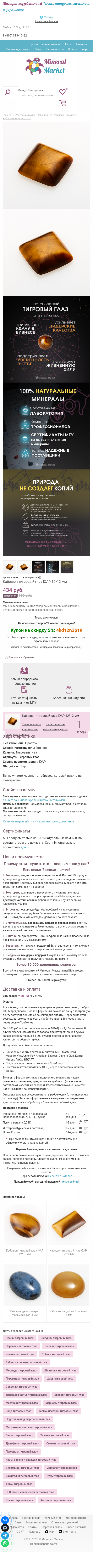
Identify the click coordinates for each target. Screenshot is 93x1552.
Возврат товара (78, 49)
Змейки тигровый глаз (59, 1346)
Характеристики (31, 724)
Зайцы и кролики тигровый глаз (26, 1362)
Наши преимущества (55, 729)
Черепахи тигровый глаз (21, 1346)
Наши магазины (36, 1522)
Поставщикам (31, 1517)
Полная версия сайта (43, 1543)
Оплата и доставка (18, 49)
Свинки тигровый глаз (60, 1443)
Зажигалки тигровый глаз (22, 1475)
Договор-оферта (76, 1517)
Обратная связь (52, 1527)
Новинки (81, 44)
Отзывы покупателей (64, 1522)
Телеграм (34, 1531)
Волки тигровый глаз (19, 1500)
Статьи (32, 1527)
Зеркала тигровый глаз (62, 1467)
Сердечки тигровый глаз (21, 1386)
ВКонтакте (67, 1531)
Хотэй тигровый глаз (19, 1484)
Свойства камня (55, 724)
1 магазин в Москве (46, 21)
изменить (36, 995)
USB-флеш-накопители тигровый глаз (30, 1492)
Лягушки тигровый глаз (56, 1338)
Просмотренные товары (45, 44)
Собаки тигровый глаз (56, 1354)
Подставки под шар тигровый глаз (28, 1419)
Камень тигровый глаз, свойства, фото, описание (38, 821)
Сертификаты (55, 49)
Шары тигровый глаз (59, 1378)
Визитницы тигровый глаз (22, 1467)
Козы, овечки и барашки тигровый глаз (31, 1459)
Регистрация (35, 90)
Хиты (68, 44)
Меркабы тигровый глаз (61, 1402)
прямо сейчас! (70, 1181)
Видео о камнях (77, 1527)
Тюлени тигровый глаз (54, 1435)
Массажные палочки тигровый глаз (29, 1427)
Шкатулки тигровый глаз (60, 1370)
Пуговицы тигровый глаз (22, 1451)
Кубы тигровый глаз (60, 1475)
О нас (38, 49)
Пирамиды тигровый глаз (22, 1378)
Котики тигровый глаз (20, 1354)
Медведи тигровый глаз (21, 1370)
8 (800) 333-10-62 (15, 35)
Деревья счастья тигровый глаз (26, 1394)
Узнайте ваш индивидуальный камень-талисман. (34, 800)
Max (49, 1531)
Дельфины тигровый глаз (22, 1443)
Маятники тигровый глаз (22, 1402)
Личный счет (53, 1517)
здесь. (25, 847)
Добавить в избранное (19, 657)
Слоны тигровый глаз (20, 1338)
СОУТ (20, 1531)
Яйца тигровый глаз (18, 1411)
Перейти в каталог (60, 1176)
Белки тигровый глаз (19, 1435)
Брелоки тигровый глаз (69, 1394)
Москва (48, 17)
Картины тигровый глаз (56, 1500)
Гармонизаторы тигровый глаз (58, 1411)
